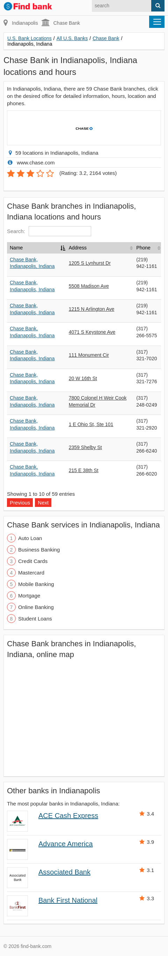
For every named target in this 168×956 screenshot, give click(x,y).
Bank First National (67, 900)
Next (43, 503)
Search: (49, 231)
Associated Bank (64, 872)
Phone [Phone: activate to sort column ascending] (143, 247)
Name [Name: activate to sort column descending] (16, 247)
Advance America (65, 844)
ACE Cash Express (68, 815)
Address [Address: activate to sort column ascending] (78, 247)
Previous (20, 503)
